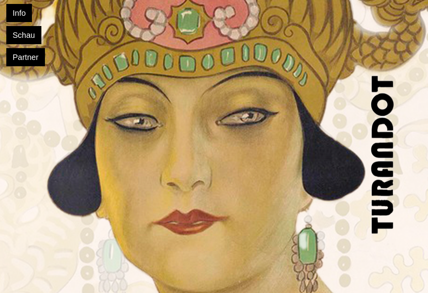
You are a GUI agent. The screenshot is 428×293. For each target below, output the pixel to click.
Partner (26, 57)
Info (19, 13)
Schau (24, 35)
